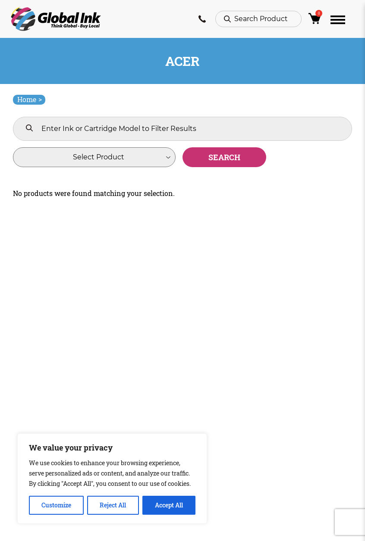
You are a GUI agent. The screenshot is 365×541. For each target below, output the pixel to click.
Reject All (113, 505)
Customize (56, 505)
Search (224, 157)
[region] (112, 478)
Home (29, 99)
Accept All (169, 505)
